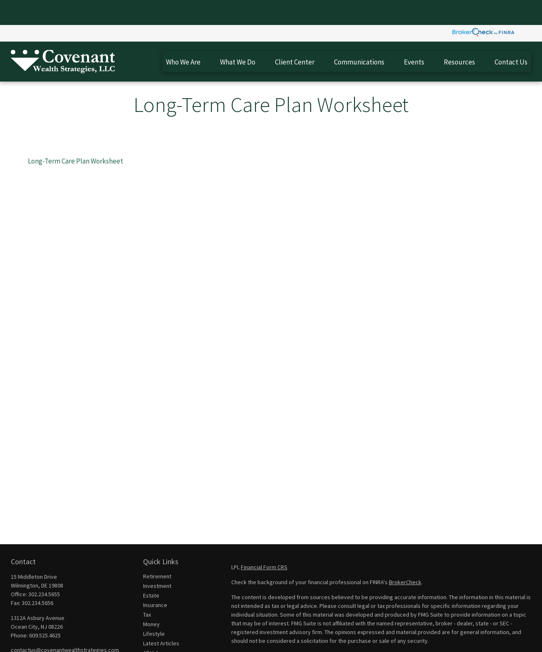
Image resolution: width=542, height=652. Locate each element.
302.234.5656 (37, 578)
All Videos (155, 628)
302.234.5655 (44, 569)
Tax (147, 589)
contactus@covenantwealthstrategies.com (65, 625)
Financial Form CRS (264, 542)
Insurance (155, 580)
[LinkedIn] (30, 638)
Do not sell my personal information (472, 639)
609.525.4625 (45, 610)
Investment (157, 561)
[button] (183, 36)
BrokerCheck (405, 557)
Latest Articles (161, 618)
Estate (151, 570)
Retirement (157, 551)
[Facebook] (16, 638)
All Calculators (160, 637)
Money (151, 599)
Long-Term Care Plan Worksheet (75, 136)
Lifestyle (154, 608)
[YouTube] (44, 638)
